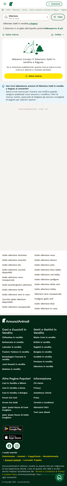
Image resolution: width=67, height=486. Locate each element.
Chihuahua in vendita (12, 337)
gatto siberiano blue (45, 304)
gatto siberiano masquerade (16, 307)
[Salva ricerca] (59, 477)
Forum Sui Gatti (10, 402)
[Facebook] (9, 446)
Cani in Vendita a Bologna (15, 393)
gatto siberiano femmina (14, 255)
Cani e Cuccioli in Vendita (14, 331)
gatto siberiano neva (45, 255)
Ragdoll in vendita (42, 347)
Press (36, 397)
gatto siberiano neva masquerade (12, 278)
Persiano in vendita (43, 361)
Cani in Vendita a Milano (14, 383)
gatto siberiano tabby (45, 289)
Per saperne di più (54, 28)
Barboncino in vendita (13, 342)
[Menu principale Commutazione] (5, 4)
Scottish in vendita (43, 357)
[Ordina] (58, 34)
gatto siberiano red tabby (47, 274)
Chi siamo (38, 383)
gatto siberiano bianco (46, 260)
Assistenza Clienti (42, 393)
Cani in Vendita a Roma (13, 388)
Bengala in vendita (43, 352)
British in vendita (42, 342)
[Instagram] (16, 446)
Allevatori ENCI (41, 407)
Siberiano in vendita (43, 366)
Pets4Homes (8, 456)
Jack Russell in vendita (13, 364)
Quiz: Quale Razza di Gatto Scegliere (15, 416)
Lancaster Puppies (32, 460)
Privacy (37, 388)
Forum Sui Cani (9, 397)
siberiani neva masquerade (48, 294)
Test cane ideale (42, 412)
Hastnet (21, 456)
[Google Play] (13, 428)
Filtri (58, 17)
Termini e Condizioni (44, 402)
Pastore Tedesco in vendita (15, 352)
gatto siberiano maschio (14, 260)
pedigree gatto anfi (44, 299)
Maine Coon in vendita (45, 337)
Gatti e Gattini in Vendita (45, 331)
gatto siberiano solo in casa (16, 294)
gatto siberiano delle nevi (47, 284)
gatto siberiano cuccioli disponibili (13, 271)
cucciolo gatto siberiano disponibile (14, 300)
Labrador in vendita (11, 347)
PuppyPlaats (34, 456)
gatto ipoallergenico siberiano (17, 285)
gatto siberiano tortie (12, 290)
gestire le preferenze (51, 474)
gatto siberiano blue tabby (48, 270)
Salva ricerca (10, 34)
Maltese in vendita (11, 369)
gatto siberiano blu (11, 265)
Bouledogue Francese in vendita (14, 358)
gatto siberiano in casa (46, 308)
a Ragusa (33, 23)
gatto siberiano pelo (45, 265)
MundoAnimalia (50, 456)
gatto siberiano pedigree (47, 279)
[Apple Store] (13, 437)
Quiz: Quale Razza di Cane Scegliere (15, 408)
